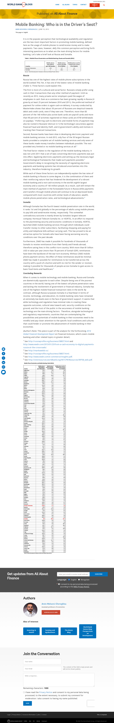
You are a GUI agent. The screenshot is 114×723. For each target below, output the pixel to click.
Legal (8, 715)
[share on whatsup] (3, 367)
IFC (34, 721)
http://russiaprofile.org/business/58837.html (48, 341)
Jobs (38, 715)
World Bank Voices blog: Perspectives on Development (88, 631)
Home (57, 4)
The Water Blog (69, 631)
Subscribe (98, 574)
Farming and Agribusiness (50, 631)
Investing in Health (31, 631)
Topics (75, 4)
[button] (104, 5)
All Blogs (65, 4)
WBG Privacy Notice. (81, 587)
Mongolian (85, 580)
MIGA (38, 721)
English (26, 32)
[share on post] (3, 358)
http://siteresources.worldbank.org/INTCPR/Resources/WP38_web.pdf (60, 359)
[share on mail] (3, 349)
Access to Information (29, 715)
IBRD (25, 721)
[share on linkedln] (3, 362)
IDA (30, 721)
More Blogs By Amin (51, 612)
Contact (83, 4)
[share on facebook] (3, 353)
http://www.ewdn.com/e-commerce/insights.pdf (50, 356)
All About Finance (65, 13)
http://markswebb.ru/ (38, 350)
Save (27, 703)
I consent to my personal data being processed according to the (78, 585)
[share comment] (3, 372)
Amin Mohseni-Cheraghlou (26, 29)
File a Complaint (102, 715)
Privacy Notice (45, 692)
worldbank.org (99, 1)
